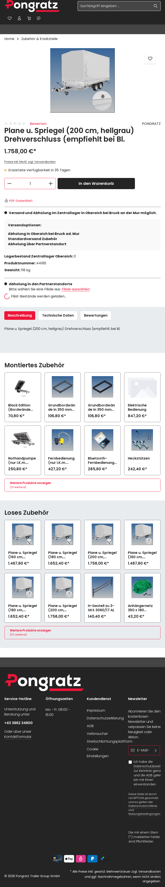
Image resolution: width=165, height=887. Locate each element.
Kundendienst (99, 698)
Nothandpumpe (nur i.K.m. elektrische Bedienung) (22, 461)
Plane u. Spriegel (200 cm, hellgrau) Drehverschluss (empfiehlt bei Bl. (62, 609)
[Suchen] (156, 6)
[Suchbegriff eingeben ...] (114, 6)
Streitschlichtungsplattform (109, 741)
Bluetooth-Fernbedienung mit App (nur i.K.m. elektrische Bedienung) (101, 461)
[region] (82, 81)
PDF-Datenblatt (18, 201)
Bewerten (38, 124)
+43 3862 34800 (18, 722)
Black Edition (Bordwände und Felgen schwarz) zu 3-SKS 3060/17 (21, 408)
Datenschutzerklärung (105, 718)
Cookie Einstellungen (98, 752)
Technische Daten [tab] (58, 316)
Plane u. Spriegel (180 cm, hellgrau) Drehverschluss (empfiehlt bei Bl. (22, 609)
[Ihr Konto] (21, 19)
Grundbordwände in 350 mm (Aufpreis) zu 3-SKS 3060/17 (62, 408)
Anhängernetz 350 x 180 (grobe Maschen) (140, 609)
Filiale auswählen (76, 290)
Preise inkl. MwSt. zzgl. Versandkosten (30, 163)
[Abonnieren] (156, 750)
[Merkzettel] (10, 19)
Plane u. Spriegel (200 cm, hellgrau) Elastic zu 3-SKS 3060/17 (102, 556)
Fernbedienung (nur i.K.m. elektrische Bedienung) (61, 461)
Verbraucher (97, 733)
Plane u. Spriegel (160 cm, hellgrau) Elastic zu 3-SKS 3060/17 (22, 556)
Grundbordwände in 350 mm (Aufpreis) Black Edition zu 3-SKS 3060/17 (102, 408)
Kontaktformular (17, 736)
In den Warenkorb (96, 184)
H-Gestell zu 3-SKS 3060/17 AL (101, 609)
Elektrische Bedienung (137, 408)
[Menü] (42, 19)
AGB (90, 725)
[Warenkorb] (32, 19)
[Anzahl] (30, 184)
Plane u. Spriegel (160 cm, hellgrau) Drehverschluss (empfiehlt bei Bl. (142, 556)
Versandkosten (149, 871)
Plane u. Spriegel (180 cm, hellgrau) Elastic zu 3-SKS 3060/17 (62, 556)
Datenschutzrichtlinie (142, 806)
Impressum (96, 710)
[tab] (19, 316)
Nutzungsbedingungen (144, 814)
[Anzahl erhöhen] (51, 184)
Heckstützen (139, 459)
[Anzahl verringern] (9, 184)
